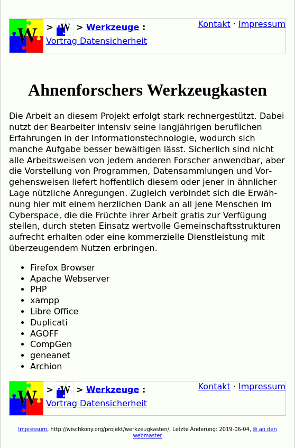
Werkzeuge (112, 27)
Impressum (261, 24)
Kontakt (214, 24)
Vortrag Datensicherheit (96, 41)
